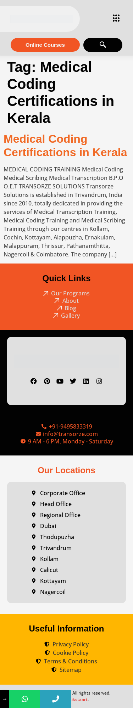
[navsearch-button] (102, 45)
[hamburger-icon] (114, 19)
